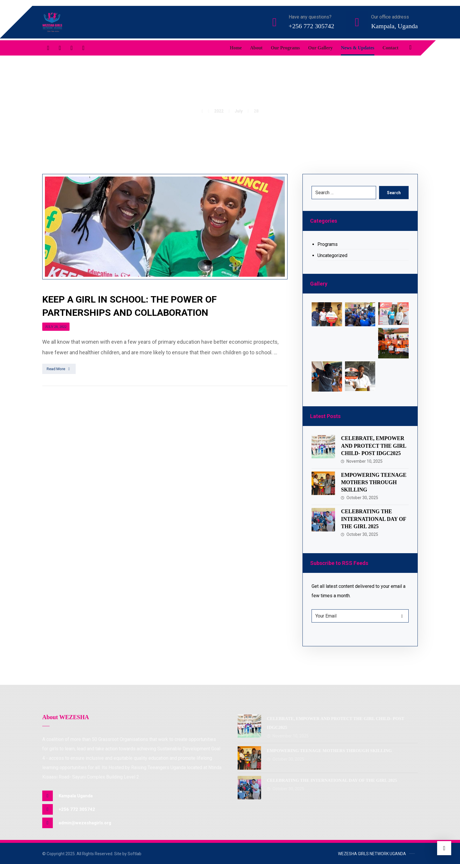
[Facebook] (48, 48)
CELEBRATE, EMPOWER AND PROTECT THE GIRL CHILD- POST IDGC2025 (373, 445)
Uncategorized (332, 255)
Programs (327, 244)
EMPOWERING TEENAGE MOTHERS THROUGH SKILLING (373, 482)
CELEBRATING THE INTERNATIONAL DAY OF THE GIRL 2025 (373, 519)
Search (394, 192)
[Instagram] (83, 48)
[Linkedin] (71, 48)
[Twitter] (60, 48)
